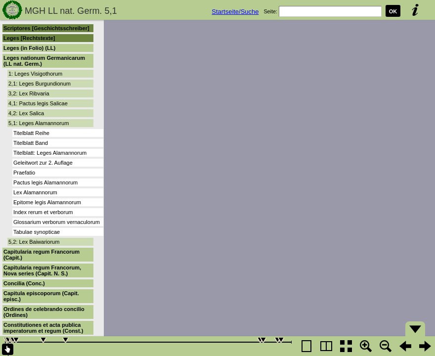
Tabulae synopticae (36, 232)
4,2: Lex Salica (26, 113)
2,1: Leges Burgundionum (39, 84)
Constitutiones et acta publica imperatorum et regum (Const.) (43, 328)
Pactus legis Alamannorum (45, 182)
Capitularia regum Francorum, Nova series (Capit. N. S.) (42, 270)
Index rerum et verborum (43, 212)
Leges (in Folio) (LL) (29, 48)
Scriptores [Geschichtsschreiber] (46, 28)
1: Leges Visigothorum (35, 74)
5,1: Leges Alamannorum (38, 123)
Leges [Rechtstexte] (29, 38)
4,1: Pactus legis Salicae (38, 103)
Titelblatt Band (30, 143)
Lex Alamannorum (35, 192)
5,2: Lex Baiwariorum (33, 242)
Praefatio (24, 173)
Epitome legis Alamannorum (47, 202)
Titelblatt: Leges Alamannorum (50, 153)
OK (393, 11)
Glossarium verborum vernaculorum (56, 222)
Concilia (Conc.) (24, 283)
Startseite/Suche (235, 11)
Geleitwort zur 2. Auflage (43, 163)
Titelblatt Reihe (31, 133)
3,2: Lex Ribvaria (28, 93)
